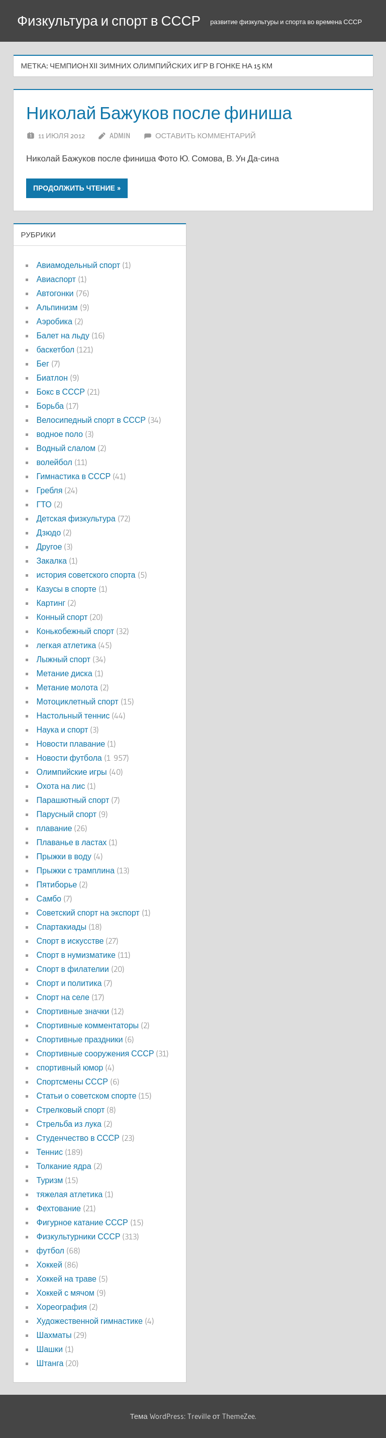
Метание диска (64, 673)
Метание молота (67, 687)
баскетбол (56, 349)
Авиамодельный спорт (79, 265)
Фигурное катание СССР (82, 1222)
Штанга (50, 1363)
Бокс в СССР (61, 392)
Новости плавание (71, 744)
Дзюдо (49, 532)
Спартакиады (61, 927)
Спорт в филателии (73, 969)
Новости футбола (69, 758)
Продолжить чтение (74, 188)
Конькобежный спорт (76, 631)
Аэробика (54, 321)
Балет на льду (63, 335)
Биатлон (52, 378)
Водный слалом (66, 448)
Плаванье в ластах (72, 842)
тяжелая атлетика (70, 1194)
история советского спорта (86, 575)
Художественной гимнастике (90, 1321)
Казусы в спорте (66, 589)
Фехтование (59, 1208)
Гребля (50, 490)
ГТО (44, 504)
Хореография (62, 1307)
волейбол (54, 462)
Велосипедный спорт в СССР (91, 420)
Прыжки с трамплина (76, 870)
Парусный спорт (67, 814)
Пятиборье (57, 884)
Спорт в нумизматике (76, 955)
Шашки (50, 1349)
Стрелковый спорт (71, 1110)
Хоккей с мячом (65, 1293)
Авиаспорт (56, 279)
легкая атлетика (66, 645)
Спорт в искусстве (70, 941)
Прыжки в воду (64, 856)
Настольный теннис (73, 715)
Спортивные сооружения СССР (95, 1053)
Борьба (50, 406)
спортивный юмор (70, 1067)
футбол (50, 1250)
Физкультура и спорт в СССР (110, 20)
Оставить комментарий (205, 135)
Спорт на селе (63, 997)
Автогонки (55, 293)
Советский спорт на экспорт (88, 913)
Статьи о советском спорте (87, 1096)
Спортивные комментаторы (88, 1025)
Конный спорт (62, 617)
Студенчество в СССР (78, 1138)
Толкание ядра (64, 1166)
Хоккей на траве (66, 1279)
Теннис (50, 1152)
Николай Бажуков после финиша (162, 113)
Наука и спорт (62, 730)
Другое (49, 547)
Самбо (49, 898)
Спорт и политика (69, 983)
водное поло (60, 434)
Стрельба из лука (69, 1124)
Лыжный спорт (63, 659)
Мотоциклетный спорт (78, 701)
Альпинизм (57, 307)
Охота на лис (61, 786)
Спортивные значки (73, 1011)
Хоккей (49, 1265)
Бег (43, 363)
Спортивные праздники (80, 1039)
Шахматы (54, 1335)
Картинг (51, 603)
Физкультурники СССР (79, 1236)
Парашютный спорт (73, 800)
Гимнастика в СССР (74, 476)
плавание (54, 828)
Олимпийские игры (72, 772)
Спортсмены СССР (72, 1081)
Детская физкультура (76, 518)
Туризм (50, 1180)
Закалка (52, 561)
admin (120, 135)
